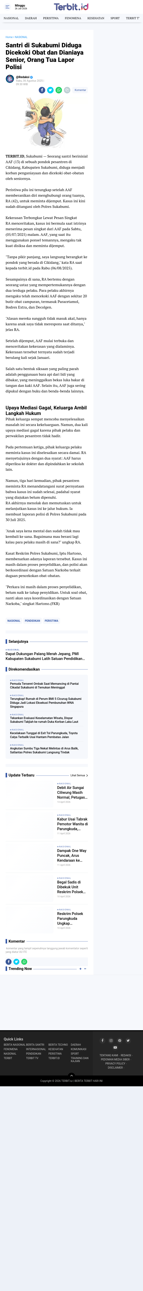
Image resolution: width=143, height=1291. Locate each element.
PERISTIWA (50, 18)
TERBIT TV (133, 18)
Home (9, 37)
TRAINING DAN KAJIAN (79, 1060)
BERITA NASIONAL (15, 1044)
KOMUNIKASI (78, 1049)
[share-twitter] (50, 90)
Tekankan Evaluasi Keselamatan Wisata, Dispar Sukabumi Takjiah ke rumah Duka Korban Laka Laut (44, 720)
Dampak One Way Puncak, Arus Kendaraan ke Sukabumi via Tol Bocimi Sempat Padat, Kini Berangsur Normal (72, 855)
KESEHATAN (96, 18)
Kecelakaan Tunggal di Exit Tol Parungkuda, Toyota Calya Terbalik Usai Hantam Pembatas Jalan (44, 735)
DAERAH (31, 18)
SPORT (115, 18)
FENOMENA (73, 18)
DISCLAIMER (115, 1067)
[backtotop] (71, 1076)
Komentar (80, 90)
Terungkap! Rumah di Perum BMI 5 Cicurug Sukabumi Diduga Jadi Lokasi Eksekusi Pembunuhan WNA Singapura (45, 702)
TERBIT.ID (54, 1058)
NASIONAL (11, 18)
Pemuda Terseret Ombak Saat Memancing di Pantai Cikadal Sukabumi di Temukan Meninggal (44, 685)
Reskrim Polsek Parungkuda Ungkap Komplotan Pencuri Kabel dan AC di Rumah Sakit (72, 918)
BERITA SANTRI (35, 1044)
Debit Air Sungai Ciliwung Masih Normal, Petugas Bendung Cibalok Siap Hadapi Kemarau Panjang (72, 792)
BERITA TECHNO (58, 1044)
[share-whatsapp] (58, 90)
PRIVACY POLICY (115, 1063)
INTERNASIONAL (36, 1049)
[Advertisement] (118, 48)
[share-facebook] (42, 90)
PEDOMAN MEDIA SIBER (115, 1059)
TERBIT (8, 1058)
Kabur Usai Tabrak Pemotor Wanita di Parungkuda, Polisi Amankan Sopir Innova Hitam (72, 824)
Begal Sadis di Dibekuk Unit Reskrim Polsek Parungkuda (70, 887)
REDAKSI (126, 1055)
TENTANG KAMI (108, 1055)
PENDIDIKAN (32, 620)
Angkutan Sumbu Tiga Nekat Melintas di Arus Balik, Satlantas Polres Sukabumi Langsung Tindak (44, 750)
